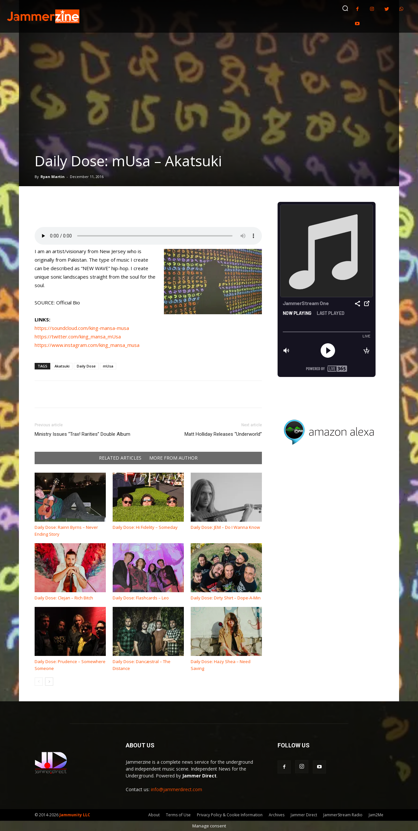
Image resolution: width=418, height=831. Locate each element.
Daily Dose (86, 366)
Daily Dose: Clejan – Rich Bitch (64, 598)
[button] (345, 8)
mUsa (108, 366)
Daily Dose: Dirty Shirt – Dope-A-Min (226, 598)
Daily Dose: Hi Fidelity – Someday (145, 527)
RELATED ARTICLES (120, 458)
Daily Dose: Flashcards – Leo (141, 598)
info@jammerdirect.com (176, 789)
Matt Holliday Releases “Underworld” (223, 434)
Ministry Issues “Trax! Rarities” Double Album (82, 434)
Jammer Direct (304, 815)
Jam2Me (376, 815)
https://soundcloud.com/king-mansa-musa (82, 328)
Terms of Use (178, 815)
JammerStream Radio (342, 815)
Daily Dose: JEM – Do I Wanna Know (225, 527)
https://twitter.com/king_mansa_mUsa (78, 336)
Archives (276, 815)
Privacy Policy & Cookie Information (230, 815)
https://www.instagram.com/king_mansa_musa (87, 345)
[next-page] (49, 681)
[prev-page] (39, 681)
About (154, 815)
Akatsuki (62, 366)
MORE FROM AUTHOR (173, 458)
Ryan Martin (52, 176)
